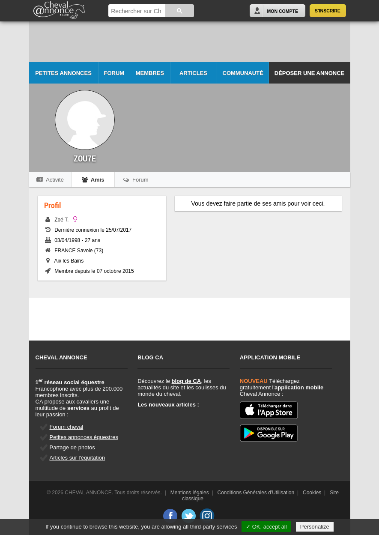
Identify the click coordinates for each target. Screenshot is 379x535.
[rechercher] (136, 11)
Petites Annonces (63, 73)
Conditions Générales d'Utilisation (256, 493)
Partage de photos (72, 447)
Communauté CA (243, 77)
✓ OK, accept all (266, 526)
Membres (150, 73)
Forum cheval (67, 427)
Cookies (312, 493)
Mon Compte (282, 11)
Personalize (314, 526)
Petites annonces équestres (84, 437)
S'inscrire (327, 10)
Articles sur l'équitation (77, 457)
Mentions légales (189, 493)
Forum (114, 73)
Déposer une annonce (309, 73)
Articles (193, 73)
